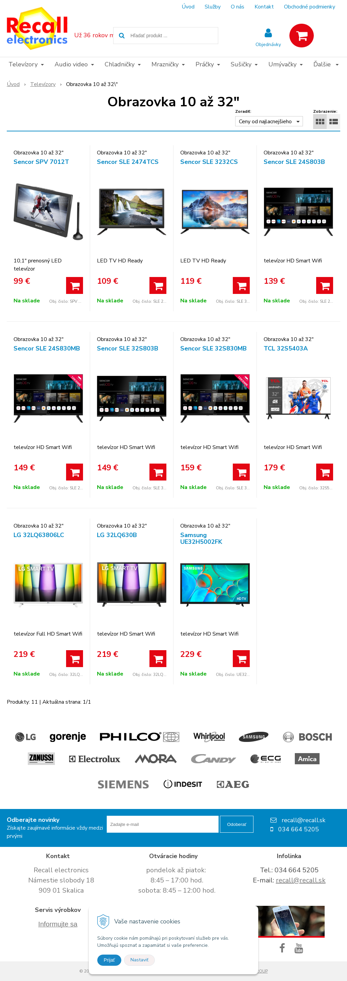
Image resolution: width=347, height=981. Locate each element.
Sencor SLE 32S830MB (213, 348)
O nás (237, 6)
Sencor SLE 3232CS (209, 162)
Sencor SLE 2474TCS (128, 162)
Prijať (109, 960)
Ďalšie (326, 64)
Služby (213, 6)
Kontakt (264, 6)
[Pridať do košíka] (74, 285)
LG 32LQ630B (117, 535)
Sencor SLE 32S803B (127, 348)
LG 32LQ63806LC (39, 535)
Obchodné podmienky (309, 6)
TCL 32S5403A (286, 348)
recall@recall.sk (301, 880)
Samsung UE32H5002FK (201, 538)
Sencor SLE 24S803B (294, 162)
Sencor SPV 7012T (41, 162)
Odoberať (236, 824)
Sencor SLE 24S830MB (47, 348)
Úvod (188, 6)
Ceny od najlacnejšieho (265, 121)
